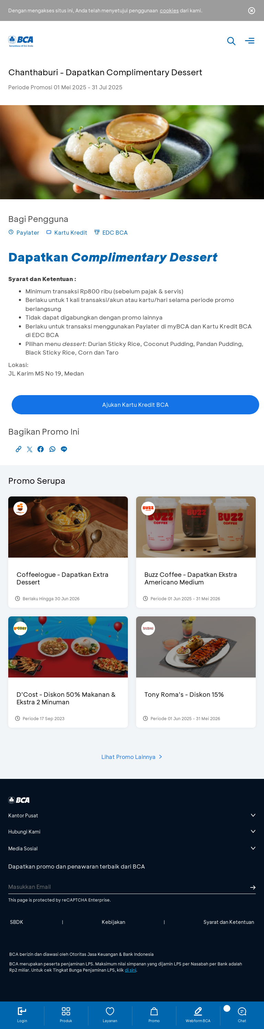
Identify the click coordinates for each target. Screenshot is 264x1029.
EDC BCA (111, 232)
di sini (130, 970)
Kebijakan (113, 922)
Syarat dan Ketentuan (229, 922)
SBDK (16, 922)
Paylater (23, 232)
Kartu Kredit (66, 232)
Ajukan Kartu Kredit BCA (135, 404)
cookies (169, 10)
